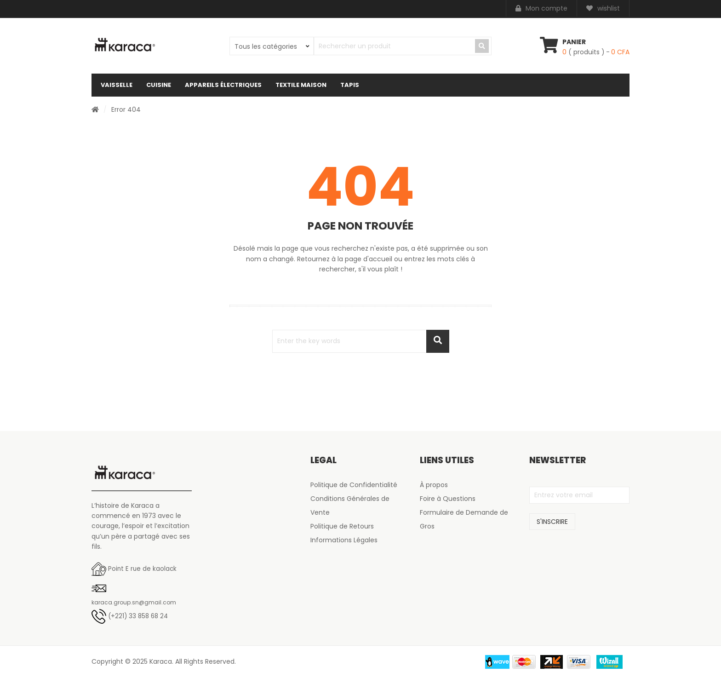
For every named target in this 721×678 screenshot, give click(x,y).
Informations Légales (344, 540)
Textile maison (300, 84)
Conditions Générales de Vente (349, 505)
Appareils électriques (223, 84)
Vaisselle (116, 84)
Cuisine (158, 84)
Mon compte (541, 8)
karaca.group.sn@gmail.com (134, 602)
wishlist (603, 8)
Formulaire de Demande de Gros (464, 519)
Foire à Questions (447, 498)
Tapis (349, 84)
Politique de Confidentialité (353, 484)
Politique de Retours (342, 526)
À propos (434, 484)
